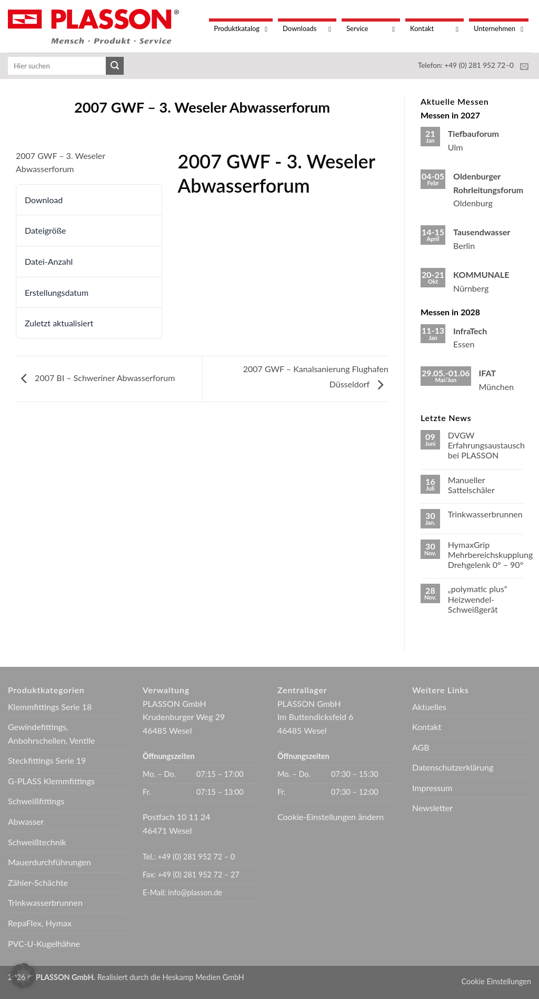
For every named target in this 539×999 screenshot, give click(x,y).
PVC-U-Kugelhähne (44, 943)
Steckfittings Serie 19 (47, 760)
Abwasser (26, 821)
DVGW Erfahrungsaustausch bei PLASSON (486, 445)
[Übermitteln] (115, 66)
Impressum (432, 788)
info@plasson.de (195, 892)
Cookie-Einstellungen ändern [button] (330, 817)
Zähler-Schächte (38, 882)
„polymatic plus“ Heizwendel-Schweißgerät (477, 599)
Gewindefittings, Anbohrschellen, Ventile (51, 733)
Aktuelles (429, 707)
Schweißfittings (36, 801)
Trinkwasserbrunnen (485, 514)
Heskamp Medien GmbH (203, 977)
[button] (23, 976)
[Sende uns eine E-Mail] (524, 67)
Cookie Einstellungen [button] (496, 981)
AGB (421, 747)
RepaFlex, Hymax (40, 923)
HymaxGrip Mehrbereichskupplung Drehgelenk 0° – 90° (490, 555)
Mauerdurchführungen (49, 862)
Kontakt (426, 727)
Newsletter (432, 808)
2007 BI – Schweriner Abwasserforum (95, 378)
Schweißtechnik (37, 842)
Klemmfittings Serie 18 (50, 707)
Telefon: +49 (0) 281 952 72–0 (466, 65)
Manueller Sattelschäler (471, 485)
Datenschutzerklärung (452, 767)
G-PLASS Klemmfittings (51, 781)
